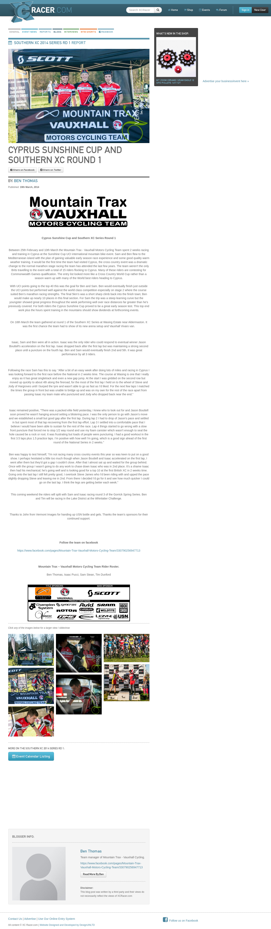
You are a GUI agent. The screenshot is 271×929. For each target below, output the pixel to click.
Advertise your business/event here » (226, 81)
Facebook (106, 31)
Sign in (245, 10)
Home (173, 10)
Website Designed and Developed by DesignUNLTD (67, 925)
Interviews (71, 31)
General (14, 31)
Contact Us (15, 918)
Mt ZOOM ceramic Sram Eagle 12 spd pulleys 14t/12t (175, 81)
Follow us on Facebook (180, 920)
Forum (221, 10)
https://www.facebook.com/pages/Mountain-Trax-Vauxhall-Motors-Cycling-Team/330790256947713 (78, 550)
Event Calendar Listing (31, 756)
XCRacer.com (40, 11)
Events (204, 10)
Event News (29, 31)
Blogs (57, 31)
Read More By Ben (93, 874)
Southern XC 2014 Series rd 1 (42, 42)
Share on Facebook (22, 169)
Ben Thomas (26, 180)
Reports (45, 31)
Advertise (30, 918)
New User (260, 10)
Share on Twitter (50, 169)
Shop (188, 10)
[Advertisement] (78, 793)
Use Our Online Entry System (56, 918)
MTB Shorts (88, 31)
